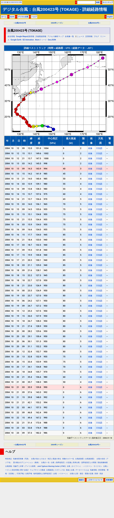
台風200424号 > (94, 23)
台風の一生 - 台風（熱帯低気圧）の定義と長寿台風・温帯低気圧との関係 (68, 462)
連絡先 (81, 480)
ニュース (80, 36)
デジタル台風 (23, 17)
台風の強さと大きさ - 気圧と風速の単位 (46, 459)
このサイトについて (94, 480)
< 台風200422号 (20, 23)
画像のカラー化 (68, 459)
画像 (90, 148)
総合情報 (11, 36)
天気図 (99, 148)
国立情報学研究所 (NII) (15, 2)
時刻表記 (8, 459)
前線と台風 (70, 470)
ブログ (96, 36)
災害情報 (89, 36)
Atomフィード (41, 40)
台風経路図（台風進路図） (85, 459)
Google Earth (16, 40)
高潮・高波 (98, 474)
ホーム (3, 17)
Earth (12, 17)
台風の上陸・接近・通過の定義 (81, 474)
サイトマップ (108, 2)
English (110, 17)
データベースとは (82, 470)
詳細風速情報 (40, 36)
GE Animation (28, 40)
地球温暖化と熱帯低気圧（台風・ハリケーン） (51, 474)
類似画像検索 (103, 462)
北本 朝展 (4, 2)
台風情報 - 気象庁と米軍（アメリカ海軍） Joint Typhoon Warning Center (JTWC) (35, 466)
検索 (98, 2)
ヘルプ (34, 17)
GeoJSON (52, 40)
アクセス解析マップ (55, 36)
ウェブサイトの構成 (37, 470)
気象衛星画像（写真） (21, 459)
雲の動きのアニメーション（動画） (26, 462)
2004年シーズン (57, 23)
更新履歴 (109, 480)
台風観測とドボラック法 (55, 470)
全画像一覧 (69, 36)
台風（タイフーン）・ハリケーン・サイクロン (84, 466)
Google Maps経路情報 (25, 36)
